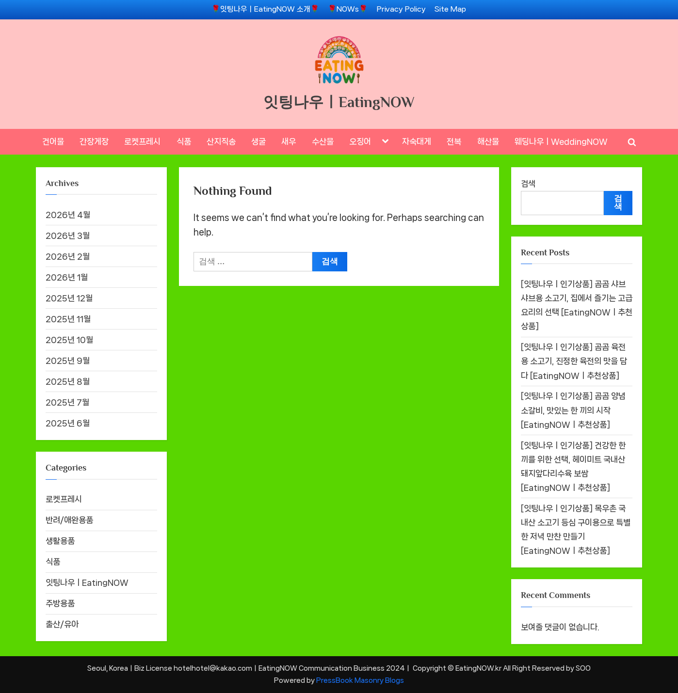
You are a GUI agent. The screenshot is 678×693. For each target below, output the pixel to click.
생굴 (258, 141)
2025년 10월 (69, 339)
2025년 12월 (69, 298)
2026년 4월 (68, 214)
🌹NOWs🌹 (348, 9)
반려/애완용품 (69, 520)
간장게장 (94, 141)
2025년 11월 (68, 319)
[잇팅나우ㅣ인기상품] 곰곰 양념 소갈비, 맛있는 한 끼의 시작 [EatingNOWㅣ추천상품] (573, 410)
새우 (288, 141)
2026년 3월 (68, 235)
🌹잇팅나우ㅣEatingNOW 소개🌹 (265, 9)
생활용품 (60, 540)
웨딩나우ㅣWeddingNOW (561, 141)
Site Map (450, 9)
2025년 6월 (68, 423)
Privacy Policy (401, 9)
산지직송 (221, 141)
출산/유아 (62, 624)
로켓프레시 (142, 141)
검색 (528, 183)
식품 (184, 141)
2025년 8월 (68, 381)
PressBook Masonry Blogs (360, 680)
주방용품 (60, 603)
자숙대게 (416, 141)
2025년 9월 (68, 360)
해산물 (488, 141)
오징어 (360, 141)
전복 (454, 141)
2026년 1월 (67, 277)
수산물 (323, 141)
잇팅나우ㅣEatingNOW (339, 102)
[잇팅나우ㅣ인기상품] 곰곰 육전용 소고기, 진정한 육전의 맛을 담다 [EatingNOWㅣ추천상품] (574, 361)
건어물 (53, 141)
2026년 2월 (68, 256)
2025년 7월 (67, 402)
